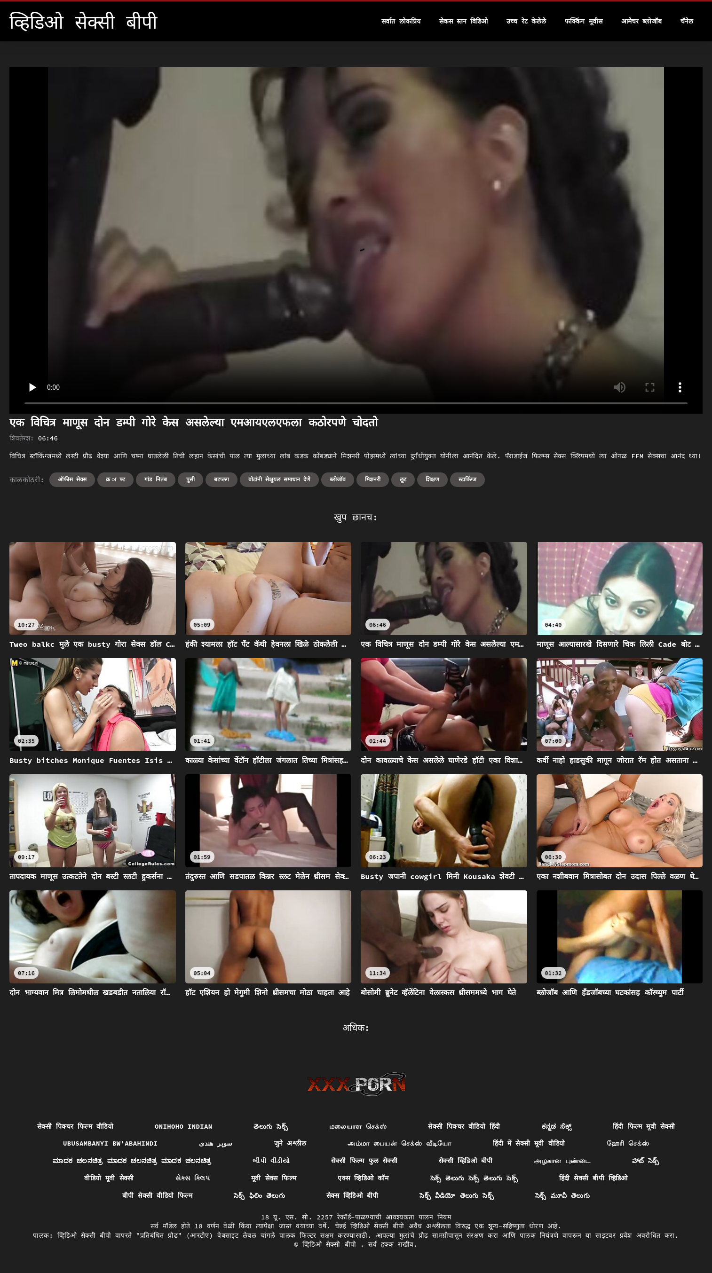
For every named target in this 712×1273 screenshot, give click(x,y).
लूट (403, 479)
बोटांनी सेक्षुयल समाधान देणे (279, 479)
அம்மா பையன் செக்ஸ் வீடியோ (399, 1143)
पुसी (190, 479)
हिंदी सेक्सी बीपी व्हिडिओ (593, 1178)
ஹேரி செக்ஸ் (628, 1143)
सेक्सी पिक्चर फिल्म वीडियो (75, 1126)
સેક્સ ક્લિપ (192, 1178)
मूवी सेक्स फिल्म (273, 1178)
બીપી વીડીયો (271, 1160)
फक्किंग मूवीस (583, 21)
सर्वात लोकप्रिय (400, 21)
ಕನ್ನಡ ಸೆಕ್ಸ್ (557, 1126)
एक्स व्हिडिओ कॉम (363, 1178)
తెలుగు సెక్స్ (270, 1126)
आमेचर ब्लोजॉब (641, 21)
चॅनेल (686, 21)
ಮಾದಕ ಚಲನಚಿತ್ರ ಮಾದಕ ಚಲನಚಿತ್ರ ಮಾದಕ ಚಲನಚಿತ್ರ (132, 1160)
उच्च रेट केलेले (526, 21)
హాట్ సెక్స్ (645, 1160)
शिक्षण (432, 479)
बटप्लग (221, 479)
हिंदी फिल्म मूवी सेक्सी (644, 1126)
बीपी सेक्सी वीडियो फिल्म (157, 1195)
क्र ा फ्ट (115, 479)
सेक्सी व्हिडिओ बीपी (465, 1160)
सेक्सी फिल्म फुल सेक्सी (364, 1160)
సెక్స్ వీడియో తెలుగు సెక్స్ (456, 1195)
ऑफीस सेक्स (72, 479)
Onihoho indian (184, 1126)
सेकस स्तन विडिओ (463, 21)
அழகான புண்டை (562, 1160)
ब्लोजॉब (338, 479)
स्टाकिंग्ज (467, 479)
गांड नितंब (155, 479)
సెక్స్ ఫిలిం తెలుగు (259, 1195)
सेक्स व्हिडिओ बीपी (352, 1195)
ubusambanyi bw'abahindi (110, 1143)
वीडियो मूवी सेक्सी (109, 1178)
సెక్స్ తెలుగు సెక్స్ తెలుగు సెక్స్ (474, 1178)
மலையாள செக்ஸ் (358, 1126)
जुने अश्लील (290, 1143)
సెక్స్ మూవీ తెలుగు (562, 1195)
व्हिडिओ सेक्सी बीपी (331, 1244)
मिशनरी (372, 479)
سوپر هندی (216, 1143)
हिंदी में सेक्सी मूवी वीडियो (529, 1143)
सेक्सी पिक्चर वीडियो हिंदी (464, 1126)
